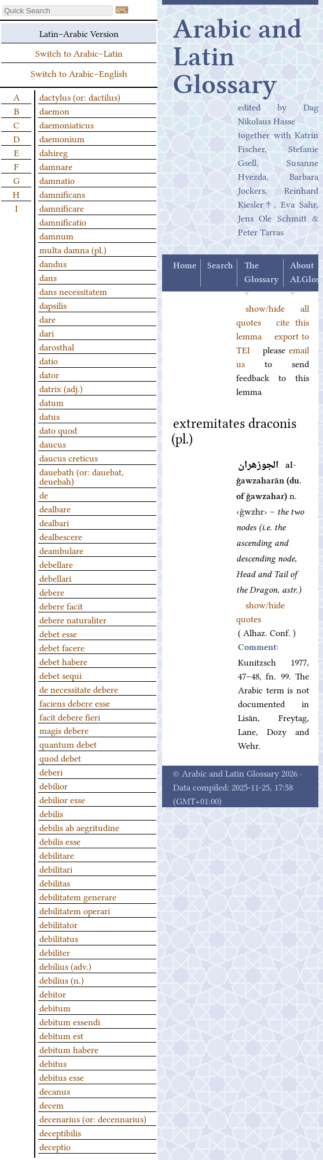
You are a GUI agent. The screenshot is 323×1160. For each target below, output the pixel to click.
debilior (53, 785)
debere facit (61, 605)
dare (47, 318)
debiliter (54, 951)
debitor (52, 993)
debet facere (62, 647)
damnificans (62, 193)
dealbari (54, 522)
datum (51, 402)
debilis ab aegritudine (79, 827)
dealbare (55, 508)
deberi (51, 771)
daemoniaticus (66, 124)
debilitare (56, 854)
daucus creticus (68, 457)
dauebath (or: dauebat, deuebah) (81, 476)
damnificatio (62, 221)
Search (220, 266)
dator (49, 374)
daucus (52, 443)
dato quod (58, 429)
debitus (53, 1062)
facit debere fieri (69, 716)
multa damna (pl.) (73, 249)
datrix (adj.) (61, 388)
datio (48, 360)
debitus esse (61, 1076)
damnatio (57, 179)
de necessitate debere (78, 688)
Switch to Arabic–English (79, 73)
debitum (55, 1007)
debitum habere (68, 1049)
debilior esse (62, 799)
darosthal (56, 346)
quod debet (60, 757)
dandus (53, 263)
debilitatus (58, 938)
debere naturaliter (73, 619)
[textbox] (57, 10)
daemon (54, 110)
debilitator (58, 924)
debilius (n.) (61, 979)
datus (49, 415)
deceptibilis (60, 1132)
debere (51, 591)
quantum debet (68, 743)
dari (46, 332)
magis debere (64, 729)
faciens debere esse (74, 702)
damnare (55, 166)
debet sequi (60, 674)
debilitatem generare (77, 896)
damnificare (61, 207)
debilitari (55, 868)
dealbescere (60, 536)
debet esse (58, 633)
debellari (55, 577)
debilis (51, 813)
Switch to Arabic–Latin (79, 52)
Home (184, 266)
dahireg (53, 152)
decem (51, 1104)
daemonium (62, 138)
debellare (56, 563)
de (43, 494)
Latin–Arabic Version (79, 33)
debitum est (61, 1035)
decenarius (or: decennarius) (92, 1118)
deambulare (61, 550)
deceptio (55, 1146)
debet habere (63, 661)
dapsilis (53, 304)
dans (48, 277)
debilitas (54, 882)
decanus (54, 1090)
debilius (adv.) (65, 965)
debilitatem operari (74, 910)
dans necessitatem (73, 291)
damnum (56, 235)
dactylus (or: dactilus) (79, 96)
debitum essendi (69, 1021)
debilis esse (59, 840)
